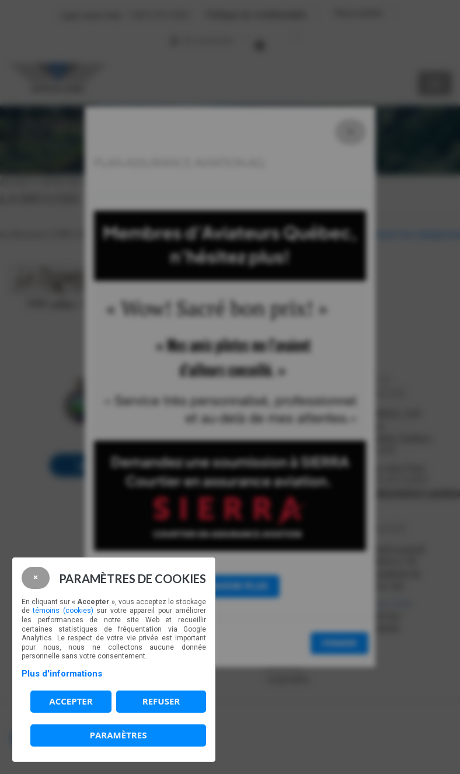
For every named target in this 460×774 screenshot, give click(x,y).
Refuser (161, 701)
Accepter (70, 701)
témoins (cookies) (63, 610)
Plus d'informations (62, 673)
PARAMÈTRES (118, 735)
